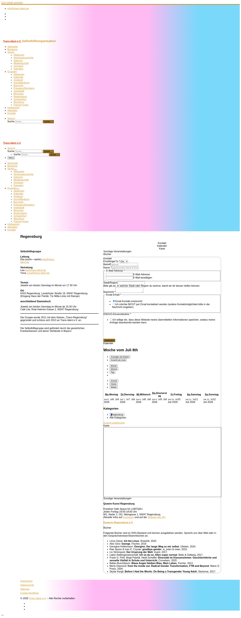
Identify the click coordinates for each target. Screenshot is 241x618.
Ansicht (114, 423)
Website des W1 (157, 518)
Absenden (109, 341)
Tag (112, 373)
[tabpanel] (162, 301)
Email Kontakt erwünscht (128, 302)
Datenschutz (27, 586)
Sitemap (24, 590)
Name (107, 267)
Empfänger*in (111, 261)
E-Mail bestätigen (142, 277)
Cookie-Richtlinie (29, 594)
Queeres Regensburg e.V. (118, 523)
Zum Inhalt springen (12, 2)
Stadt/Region (110, 282)
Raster (120, 358)
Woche (114, 370)
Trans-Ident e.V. (37, 599)
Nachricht (109, 293)
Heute (113, 385)
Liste (118, 361)
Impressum (26, 582)
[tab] (162, 243)
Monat (114, 367)
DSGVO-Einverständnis (117, 315)
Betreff (107, 264)
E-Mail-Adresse (141, 274)
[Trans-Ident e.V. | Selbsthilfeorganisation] (20, 38)
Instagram (128, 518)
